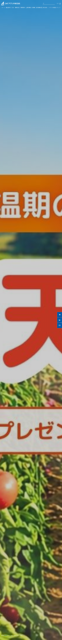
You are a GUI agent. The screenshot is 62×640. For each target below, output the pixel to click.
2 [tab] (5, 635)
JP (60, 3)
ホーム (3, 7)
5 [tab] (14, 635)
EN (58, 3)
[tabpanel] (31, 320)
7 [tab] (21, 635)
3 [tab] (8, 635)
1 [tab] (2, 635)
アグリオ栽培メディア (54, 7)
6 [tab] (18, 635)
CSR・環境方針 (15, 7)
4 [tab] (11, 635)
